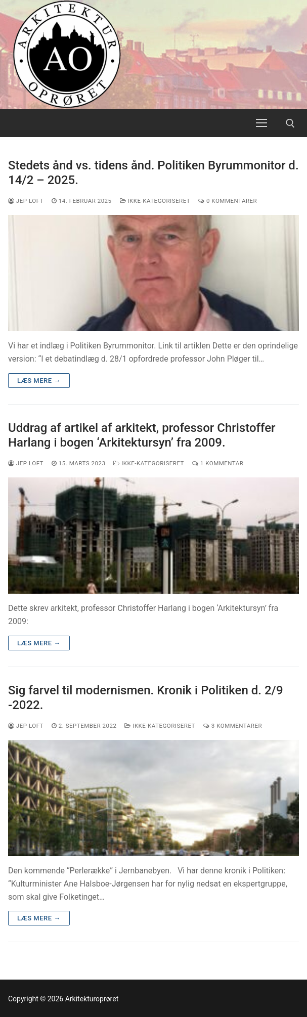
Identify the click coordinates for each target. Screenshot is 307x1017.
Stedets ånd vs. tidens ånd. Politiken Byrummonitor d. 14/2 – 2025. (153, 172)
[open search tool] (290, 123)
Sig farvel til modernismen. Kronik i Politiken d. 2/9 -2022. (145, 697)
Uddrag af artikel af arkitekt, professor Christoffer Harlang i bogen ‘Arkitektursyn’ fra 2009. (142, 435)
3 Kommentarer (232, 725)
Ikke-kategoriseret (155, 200)
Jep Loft (25, 200)
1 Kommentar (217, 463)
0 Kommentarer (227, 200)
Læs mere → (39, 380)
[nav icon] (261, 123)
